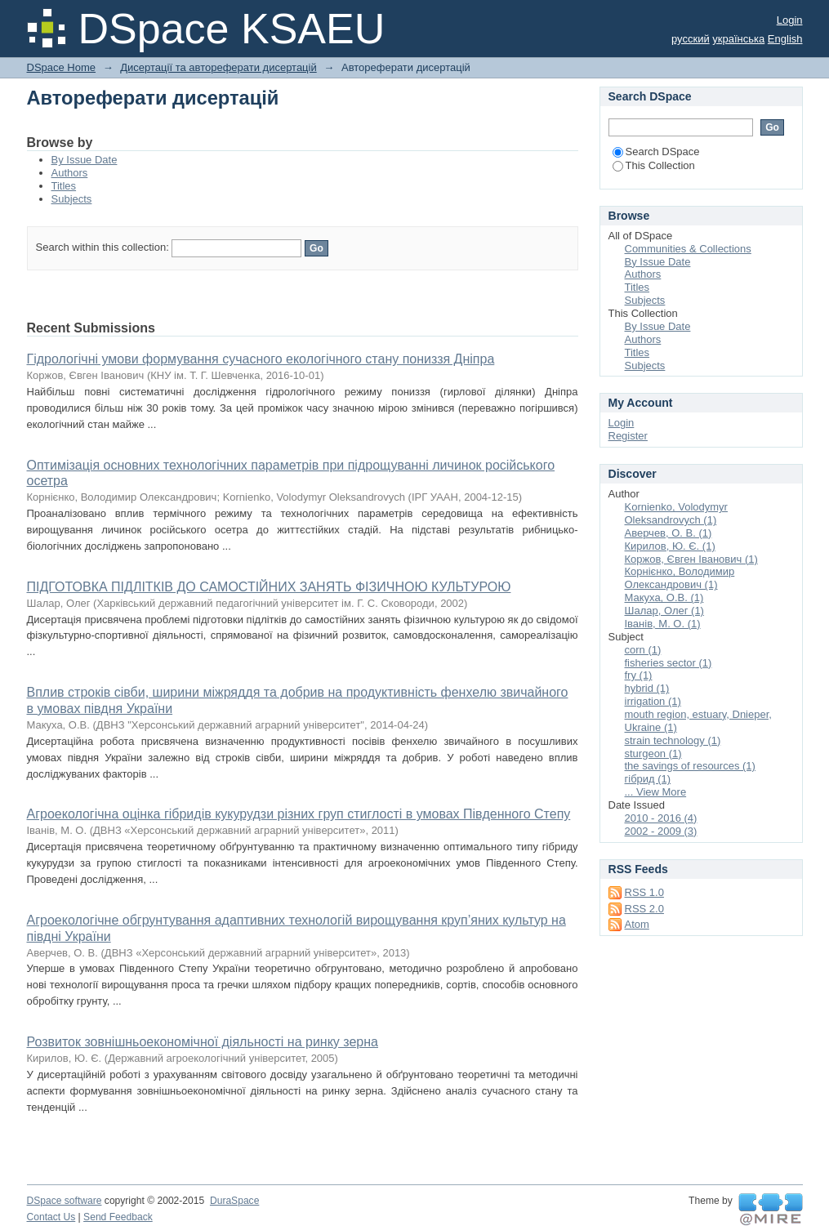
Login (790, 20)
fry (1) (639, 675)
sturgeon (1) (653, 753)
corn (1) (643, 650)
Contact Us (51, 1217)
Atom (637, 924)
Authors (69, 173)
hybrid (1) (647, 688)
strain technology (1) (673, 740)
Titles (64, 186)
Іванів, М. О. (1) (663, 623)
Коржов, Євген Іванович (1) (691, 559)
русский (690, 39)
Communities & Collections (688, 249)
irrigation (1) (653, 701)
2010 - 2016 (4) (661, 818)
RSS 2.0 (644, 909)
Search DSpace (656, 151)
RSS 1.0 (644, 892)
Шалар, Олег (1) (664, 610)
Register (628, 436)
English (785, 39)
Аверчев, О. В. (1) (668, 533)
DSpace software (64, 1200)
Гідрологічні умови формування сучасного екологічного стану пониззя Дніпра (261, 359)
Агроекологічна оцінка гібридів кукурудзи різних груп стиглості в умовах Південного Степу (299, 814)
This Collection (654, 165)
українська (738, 39)
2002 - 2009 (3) (661, 831)
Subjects (71, 199)
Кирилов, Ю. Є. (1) (670, 546)
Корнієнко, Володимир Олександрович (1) (680, 578)
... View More (656, 792)
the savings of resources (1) (690, 766)
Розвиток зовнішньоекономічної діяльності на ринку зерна (202, 1042)
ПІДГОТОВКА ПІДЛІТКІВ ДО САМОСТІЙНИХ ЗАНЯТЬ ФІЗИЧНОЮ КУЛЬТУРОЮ (269, 587)
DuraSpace (234, 1200)
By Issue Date (84, 160)
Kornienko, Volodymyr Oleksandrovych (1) (676, 513)
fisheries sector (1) (668, 663)
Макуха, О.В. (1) (664, 597)
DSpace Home (61, 67)
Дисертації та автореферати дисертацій (218, 67)
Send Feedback (118, 1217)
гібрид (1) (648, 779)
